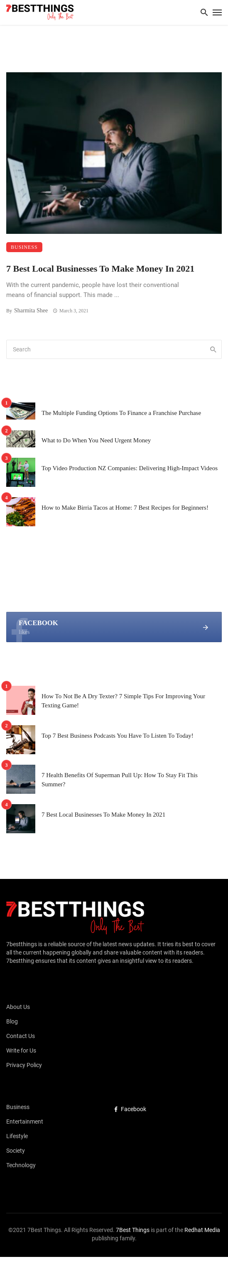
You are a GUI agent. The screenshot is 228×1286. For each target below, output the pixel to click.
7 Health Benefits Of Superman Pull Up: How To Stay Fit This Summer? (120, 780)
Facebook (130, 1109)
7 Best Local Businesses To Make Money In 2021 (100, 268)
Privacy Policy (24, 1065)
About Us (18, 1007)
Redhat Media (201, 1230)
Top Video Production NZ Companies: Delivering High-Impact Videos (130, 468)
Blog (12, 1021)
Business (24, 247)
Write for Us (21, 1050)
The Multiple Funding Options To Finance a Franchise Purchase (121, 413)
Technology (21, 1165)
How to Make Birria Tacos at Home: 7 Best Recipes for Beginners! (125, 507)
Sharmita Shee (31, 310)
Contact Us (20, 1036)
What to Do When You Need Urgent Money (96, 440)
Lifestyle (17, 1136)
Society (15, 1150)
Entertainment (24, 1121)
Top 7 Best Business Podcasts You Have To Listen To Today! (118, 735)
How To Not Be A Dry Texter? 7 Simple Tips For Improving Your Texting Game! (123, 701)
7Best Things (133, 1230)
